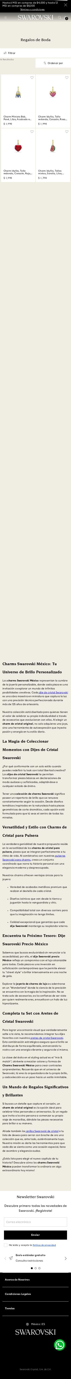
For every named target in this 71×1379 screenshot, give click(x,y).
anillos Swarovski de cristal (42, 1131)
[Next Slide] (65, 1258)
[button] (59, 17)
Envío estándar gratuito (30, 1255)
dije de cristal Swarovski (53, 692)
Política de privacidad (44, 1245)
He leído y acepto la (32, 1245)
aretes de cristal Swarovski (46, 1038)
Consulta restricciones (29, 1261)
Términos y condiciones (32, 10)
